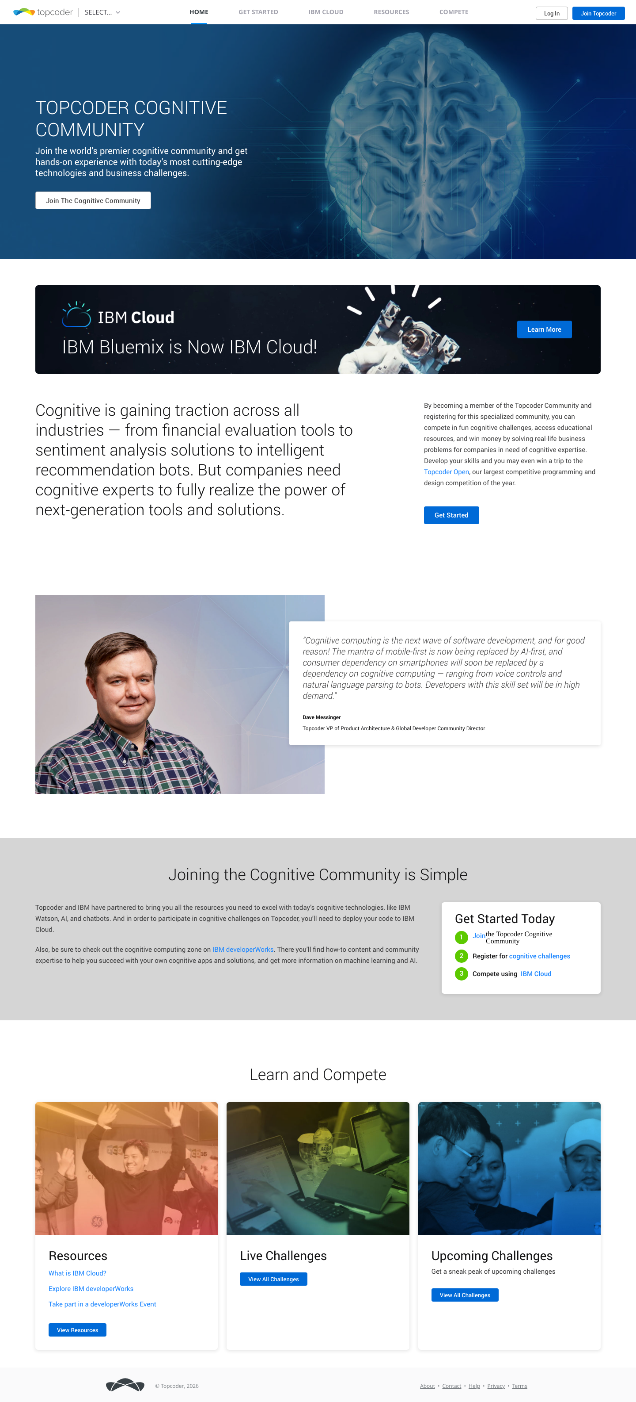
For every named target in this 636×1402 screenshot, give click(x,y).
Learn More (544, 329)
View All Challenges (273, 1279)
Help (474, 1386)
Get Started (258, 12)
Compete (454, 12)
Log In (552, 13)
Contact (451, 1386)
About (427, 1386)
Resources (391, 12)
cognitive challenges (540, 956)
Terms (519, 1386)
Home (198, 12)
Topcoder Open (446, 471)
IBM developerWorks (243, 949)
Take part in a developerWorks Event (102, 1304)
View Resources (77, 1330)
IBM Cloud (326, 12)
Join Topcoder (599, 13)
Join (479, 935)
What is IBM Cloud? (77, 1273)
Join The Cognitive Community (93, 200)
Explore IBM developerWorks (91, 1288)
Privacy (496, 1386)
